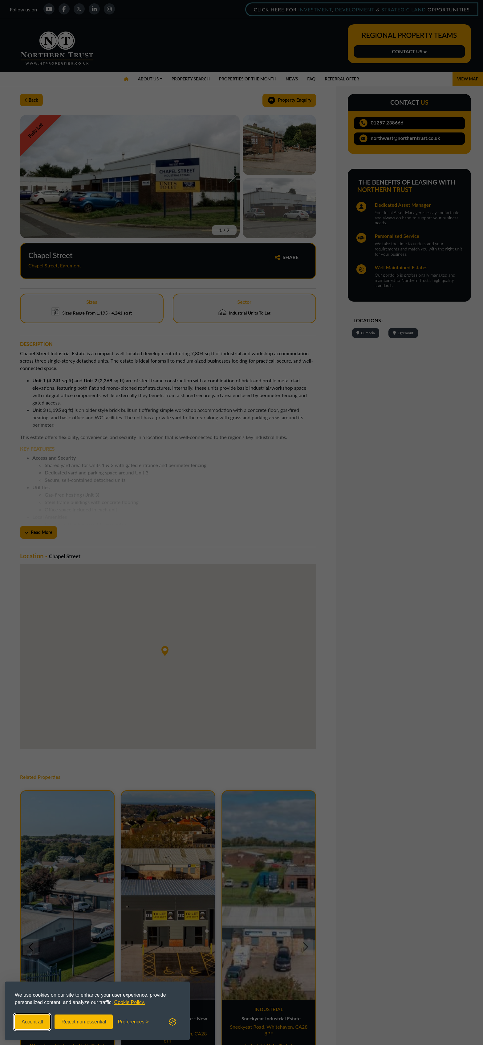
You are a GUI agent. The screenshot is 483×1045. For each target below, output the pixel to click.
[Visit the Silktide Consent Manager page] (172, 1022)
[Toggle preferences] (133, 1022)
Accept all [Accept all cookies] (32, 1021)
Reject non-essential (83, 1021)
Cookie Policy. (129, 1002)
